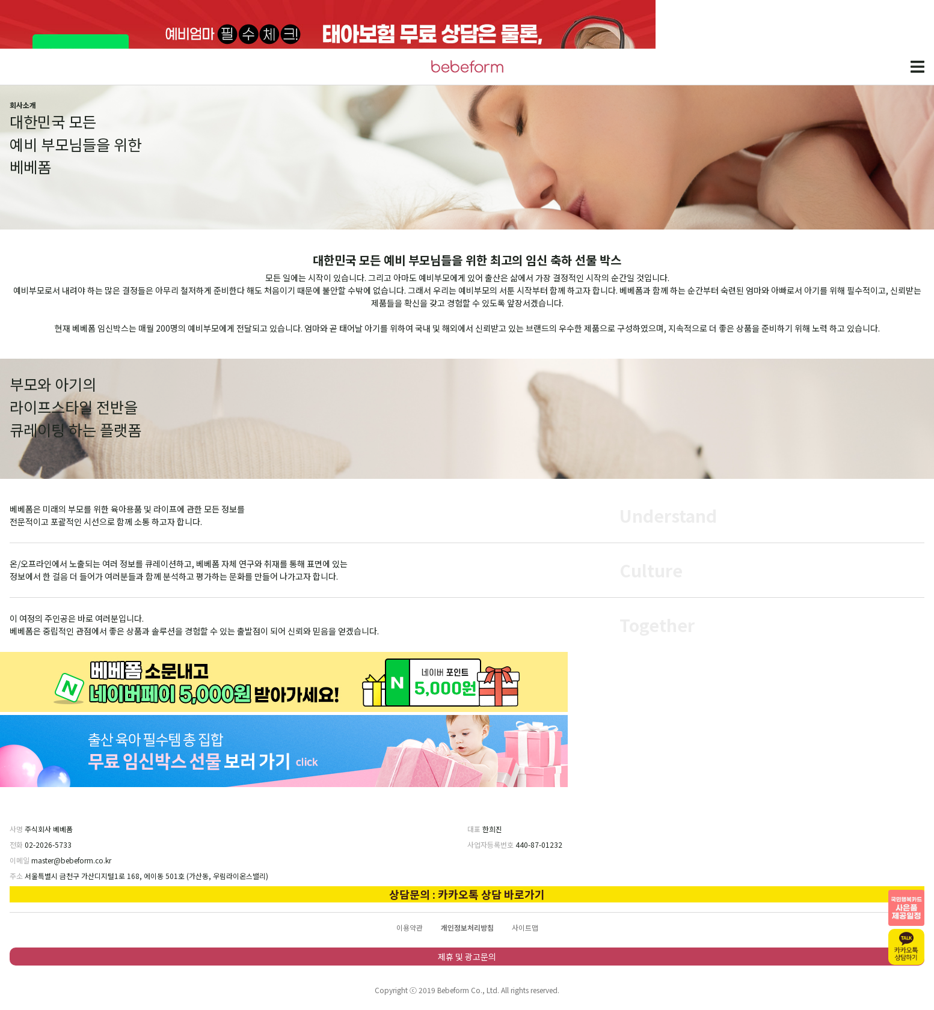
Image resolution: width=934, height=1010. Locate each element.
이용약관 (409, 927)
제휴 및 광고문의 (467, 957)
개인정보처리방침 (467, 927)
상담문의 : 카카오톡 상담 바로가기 (467, 894)
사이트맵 (525, 927)
